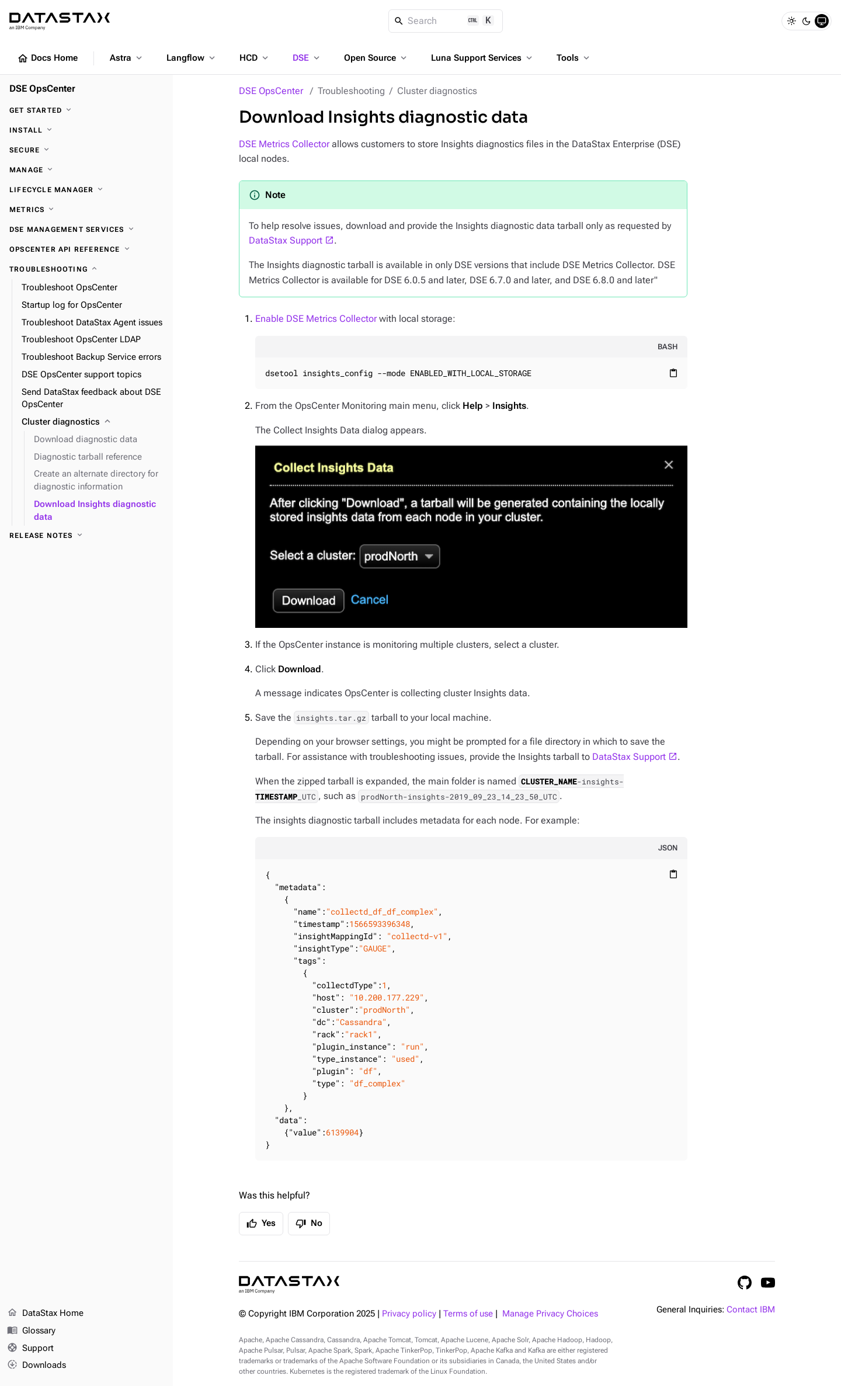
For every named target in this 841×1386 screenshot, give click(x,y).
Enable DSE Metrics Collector (316, 318)
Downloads (36, 1365)
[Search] (445, 21)
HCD (254, 58)
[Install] (86, 130)
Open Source (376, 58)
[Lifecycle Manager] (86, 190)
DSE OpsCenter (271, 90)
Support (30, 1348)
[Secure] (86, 150)
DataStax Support (285, 240)
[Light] (791, 21)
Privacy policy (409, 1314)
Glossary (31, 1331)
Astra (127, 58)
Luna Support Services (482, 58)
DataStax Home (45, 1313)
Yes (261, 1223)
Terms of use (468, 1314)
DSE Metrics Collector (284, 144)
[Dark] (807, 21)
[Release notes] (86, 536)
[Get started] (86, 110)
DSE (307, 58)
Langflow (191, 58)
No (309, 1223)
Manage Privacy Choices (550, 1314)
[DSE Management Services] (86, 229)
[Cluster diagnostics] (92, 422)
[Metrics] (86, 210)
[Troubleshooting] (86, 269)
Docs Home (47, 58)
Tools (574, 58)
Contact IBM (751, 1310)
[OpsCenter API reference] (86, 249)
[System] (822, 21)
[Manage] (86, 170)
